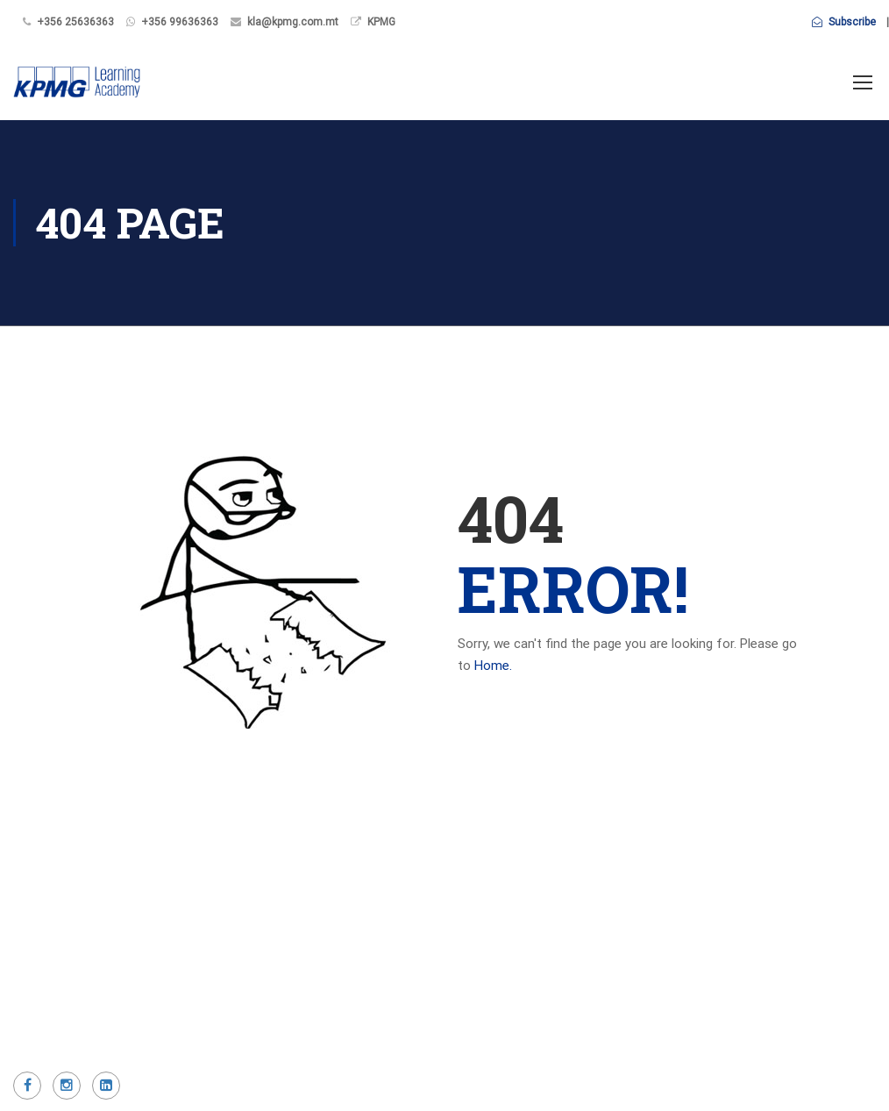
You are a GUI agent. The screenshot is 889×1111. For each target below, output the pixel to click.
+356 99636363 (179, 22)
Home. (493, 665)
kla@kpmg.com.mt (292, 22)
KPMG (381, 22)
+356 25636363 (75, 22)
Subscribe (844, 22)
